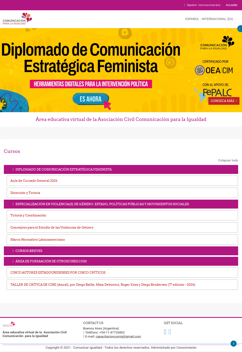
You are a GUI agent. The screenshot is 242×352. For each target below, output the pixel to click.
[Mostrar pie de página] (234, 344)
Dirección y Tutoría (25, 193)
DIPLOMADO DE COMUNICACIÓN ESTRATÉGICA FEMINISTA (63, 169)
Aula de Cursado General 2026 (33, 181)
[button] (203, 5)
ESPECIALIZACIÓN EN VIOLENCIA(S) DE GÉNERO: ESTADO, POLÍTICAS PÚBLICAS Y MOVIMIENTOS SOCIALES (102, 204)
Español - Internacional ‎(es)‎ (209, 19)
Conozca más (222, 101)
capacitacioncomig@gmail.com (118, 336)
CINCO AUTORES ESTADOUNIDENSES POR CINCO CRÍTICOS (57, 272)
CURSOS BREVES (28, 251)
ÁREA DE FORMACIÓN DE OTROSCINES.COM (51, 261)
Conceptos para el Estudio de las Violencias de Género (51, 227)
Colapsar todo (228, 160)
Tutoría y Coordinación (28, 215)
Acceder (232, 5)
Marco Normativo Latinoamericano (37, 239)
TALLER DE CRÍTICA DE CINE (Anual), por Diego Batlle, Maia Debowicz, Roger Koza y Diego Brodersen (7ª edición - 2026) (102, 285)
